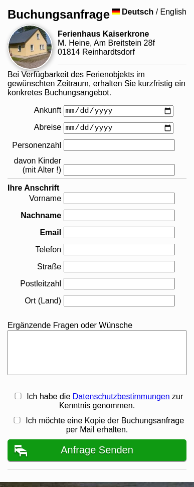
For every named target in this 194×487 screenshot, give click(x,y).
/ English (149, 12)
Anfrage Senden (97, 449)
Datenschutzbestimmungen (121, 396)
